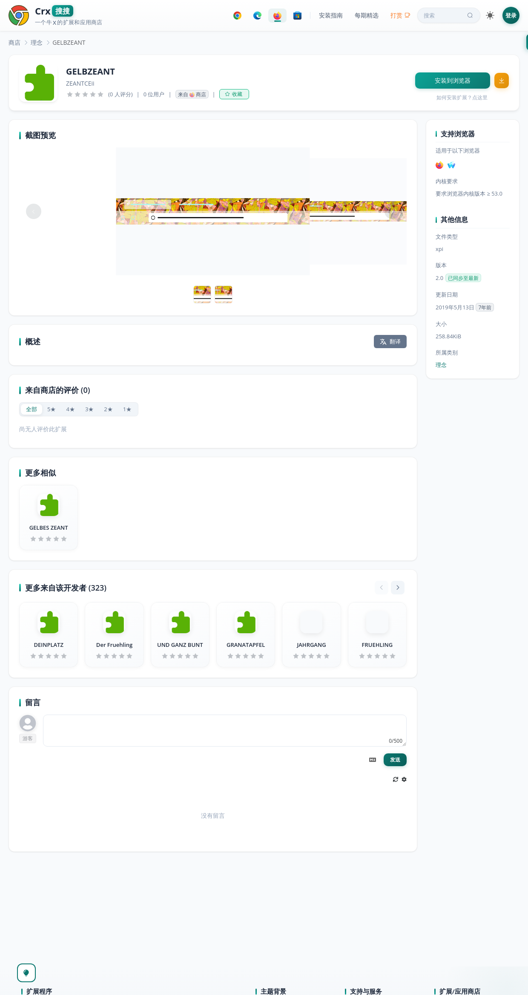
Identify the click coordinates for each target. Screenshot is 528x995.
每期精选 (367, 15)
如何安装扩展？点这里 (462, 97)
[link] (14, 42)
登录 (511, 15)
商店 (14, 42)
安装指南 (331, 15)
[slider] (85, 94)
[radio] (31, 409)
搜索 (449, 15)
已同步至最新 (463, 278)
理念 (37, 42)
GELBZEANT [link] (68, 42)
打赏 (400, 15)
